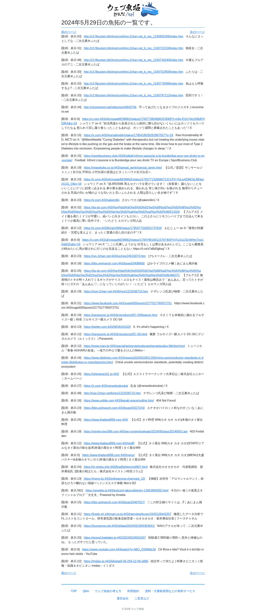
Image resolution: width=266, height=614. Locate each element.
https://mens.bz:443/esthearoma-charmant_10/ (114, 478)
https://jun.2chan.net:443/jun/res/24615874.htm (115, 256)
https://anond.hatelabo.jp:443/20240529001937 (115, 537)
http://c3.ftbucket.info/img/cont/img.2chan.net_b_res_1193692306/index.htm (133, 36)
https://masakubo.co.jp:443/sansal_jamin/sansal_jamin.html (123, 167)
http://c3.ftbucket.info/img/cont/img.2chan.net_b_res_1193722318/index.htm (133, 48)
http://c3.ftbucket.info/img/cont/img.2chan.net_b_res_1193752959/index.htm (133, 71)
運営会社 (123, 598)
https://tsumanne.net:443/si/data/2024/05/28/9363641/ (119, 525)
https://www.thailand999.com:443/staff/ (109, 443)
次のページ (197, 32)
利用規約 (133, 591)
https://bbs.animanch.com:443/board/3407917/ (114, 502)
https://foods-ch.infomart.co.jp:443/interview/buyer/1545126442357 (127, 514)
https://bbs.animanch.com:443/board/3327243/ (114, 407)
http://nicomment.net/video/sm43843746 (110, 107)
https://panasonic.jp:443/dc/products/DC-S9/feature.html (120, 315)
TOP (74, 591)
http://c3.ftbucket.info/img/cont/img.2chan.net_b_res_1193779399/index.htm (133, 83)
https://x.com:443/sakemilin (102, 200)
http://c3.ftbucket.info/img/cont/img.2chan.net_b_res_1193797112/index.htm (133, 95)
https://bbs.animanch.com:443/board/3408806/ (114, 263)
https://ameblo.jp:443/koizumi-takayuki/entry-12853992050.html (127, 490)
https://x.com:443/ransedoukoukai (106, 385)
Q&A (86, 591)
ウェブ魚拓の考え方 (108, 591)
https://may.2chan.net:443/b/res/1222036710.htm (116, 291)
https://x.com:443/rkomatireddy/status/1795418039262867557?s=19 (128, 135)
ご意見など (141, 598)
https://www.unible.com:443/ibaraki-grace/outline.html (119, 400)
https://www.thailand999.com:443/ (106, 419)
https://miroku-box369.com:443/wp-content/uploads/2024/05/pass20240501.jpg (135, 431)
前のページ (68, 32)
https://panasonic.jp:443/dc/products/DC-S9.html (115, 334)
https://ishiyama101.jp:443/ (101, 374)
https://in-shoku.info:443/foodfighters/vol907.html (115, 466)
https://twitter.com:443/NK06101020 (107, 326)
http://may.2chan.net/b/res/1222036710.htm (112, 393)
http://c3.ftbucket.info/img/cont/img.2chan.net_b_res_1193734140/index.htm (133, 60)
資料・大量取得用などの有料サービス (170, 591)
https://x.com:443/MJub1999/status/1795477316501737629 (123, 228)
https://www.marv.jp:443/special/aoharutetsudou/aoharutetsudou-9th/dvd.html (134, 346)
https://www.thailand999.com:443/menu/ (108, 455)
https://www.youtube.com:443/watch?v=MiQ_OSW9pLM (119, 549)
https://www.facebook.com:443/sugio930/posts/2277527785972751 (128, 303)
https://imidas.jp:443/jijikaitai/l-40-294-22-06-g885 (116, 561)
